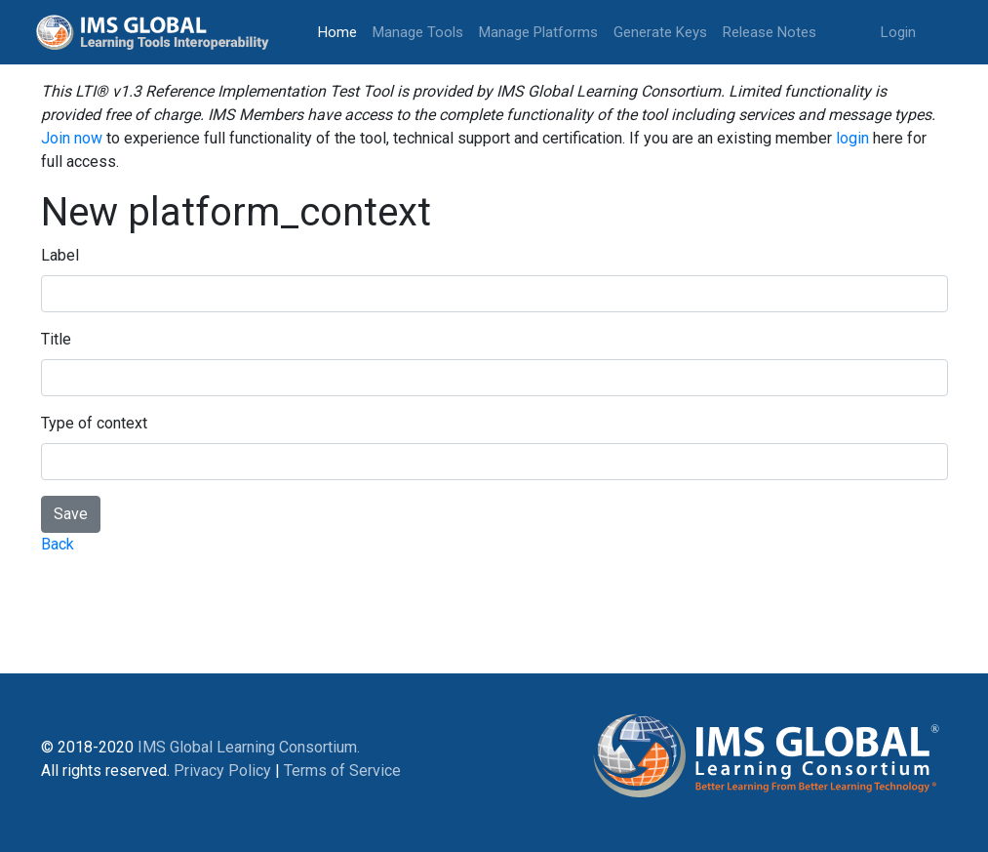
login (852, 138)
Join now (71, 138)
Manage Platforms (538, 32)
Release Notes (769, 32)
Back (57, 544)
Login (898, 32)
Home (341, 30)
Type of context (94, 423)
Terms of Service (342, 770)
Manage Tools (418, 32)
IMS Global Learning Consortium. (249, 747)
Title (56, 339)
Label (60, 255)
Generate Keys (660, 32)
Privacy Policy (222, 770)
